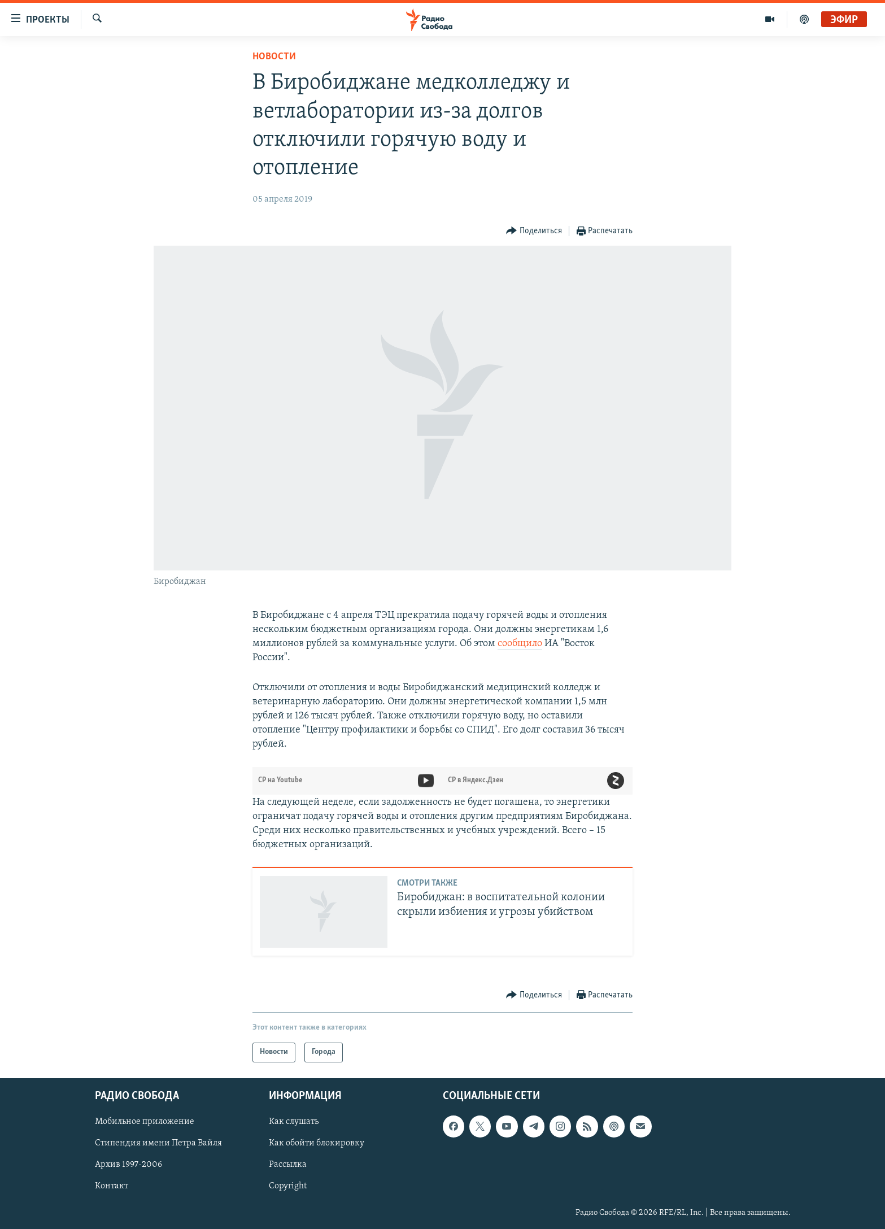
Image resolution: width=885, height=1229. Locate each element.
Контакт (111, 1186)
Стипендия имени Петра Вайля (158, 1143)
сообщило (520, 643)
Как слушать (294, 1121)
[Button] (534, 231)
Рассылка (288, 1164)
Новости (274, 56)
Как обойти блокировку (316, 1143)
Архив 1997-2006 (128, 1164)
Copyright (288, 1186)
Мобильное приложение (144, 1121)
